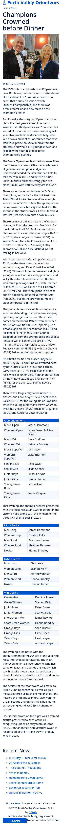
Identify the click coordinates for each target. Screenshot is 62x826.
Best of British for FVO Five (25, 792)
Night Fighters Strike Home (26, 783)
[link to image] (31, 56)
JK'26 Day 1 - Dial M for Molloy (27, 758)
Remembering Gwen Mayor (26, 778)
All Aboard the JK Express (24, 763)
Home (6, 8)
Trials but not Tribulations (25, 768)
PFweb (33, 812)
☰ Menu (14, 820)
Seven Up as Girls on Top (24, 787)
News (13, 8)
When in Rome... (19, 773)
